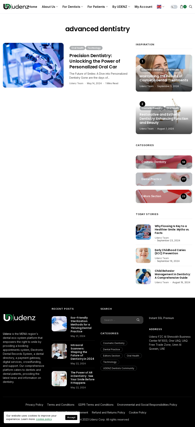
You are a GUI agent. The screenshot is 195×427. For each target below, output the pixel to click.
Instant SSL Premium (161, 318)
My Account (143, 7)
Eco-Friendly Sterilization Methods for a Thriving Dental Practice (81, 324)
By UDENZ (119, 7)
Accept (71, 417)
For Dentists (71, 7)
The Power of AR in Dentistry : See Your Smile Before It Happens (83, 378)
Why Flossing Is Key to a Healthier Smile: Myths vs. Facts (172, 229)
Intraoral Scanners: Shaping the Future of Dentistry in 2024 (82, 352)
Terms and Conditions (60, 404)
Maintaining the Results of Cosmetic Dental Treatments (164, 78)
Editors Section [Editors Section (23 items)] (111, 355)
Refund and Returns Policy (108, 412)
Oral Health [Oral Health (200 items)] (133, 355)
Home (32, 7)
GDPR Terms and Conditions (96, 404)
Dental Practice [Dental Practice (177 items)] (111, 349)
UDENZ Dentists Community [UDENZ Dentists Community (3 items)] (118, 368)
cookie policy (44, 419)
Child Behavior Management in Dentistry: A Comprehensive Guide (173, 274)
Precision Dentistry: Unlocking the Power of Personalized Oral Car (94, 61)
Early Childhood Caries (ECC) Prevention (170, 251)
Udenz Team (76, 83)
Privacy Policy (34, 404)
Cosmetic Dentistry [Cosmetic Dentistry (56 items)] (114, 343)
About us (48, 7)
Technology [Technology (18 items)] (110, 362)
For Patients (96, 7)
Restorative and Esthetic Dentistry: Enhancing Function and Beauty (164, 119)
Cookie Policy (137, 412)
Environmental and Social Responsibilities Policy (147, 404)
